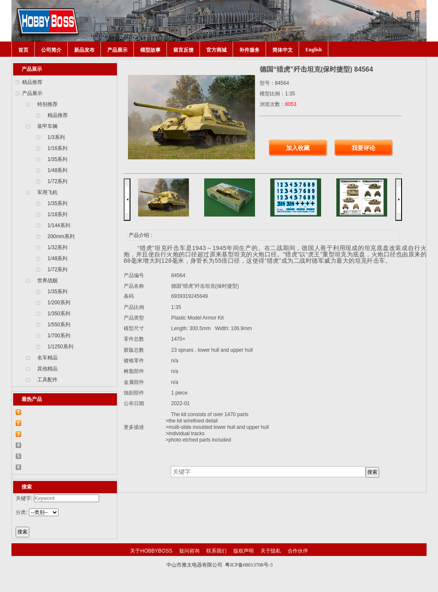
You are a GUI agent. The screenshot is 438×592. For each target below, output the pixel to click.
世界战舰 (47, 280)
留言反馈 (183, 50)
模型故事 (150, 50)
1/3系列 (56, 137)
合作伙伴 (298, 551)
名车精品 (47, 358)
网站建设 (237, 573)
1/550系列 (58, 325)
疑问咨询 (189, 551)
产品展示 (117, 50)
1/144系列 (58, 225)
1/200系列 (58, 303)
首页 (23, 50)
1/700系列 (58, 336)
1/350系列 (58, 314)
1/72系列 (57, 181)
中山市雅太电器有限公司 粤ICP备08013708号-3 (219, 565)
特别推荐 (47, 104)
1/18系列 (57, 214)
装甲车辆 (47, 126)
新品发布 (84, 50)
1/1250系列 (60, 347)
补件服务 (249, 50)
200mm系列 (61, 236)
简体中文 (282, 50)
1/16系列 (57, 148)
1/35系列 (57, 159)
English (313, 50)
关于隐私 (271, 551)
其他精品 (47, 369)
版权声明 (243, 551)
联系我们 (216, 551)
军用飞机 (47, 192)
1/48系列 (57, 170)
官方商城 (216, 50)
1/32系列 (57, 247)
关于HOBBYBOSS (151, 551)
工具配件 (47, 380)
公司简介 (51, 50)
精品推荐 (32, 82)
